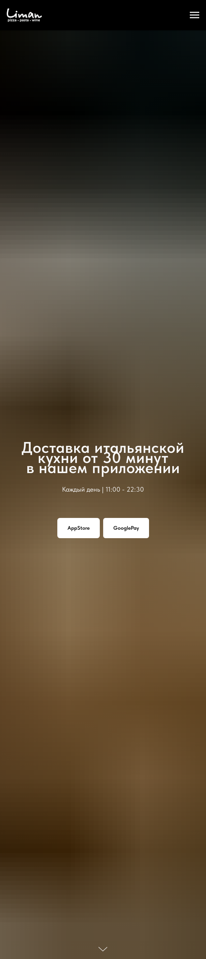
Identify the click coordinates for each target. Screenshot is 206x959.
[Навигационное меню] (194, 15)
